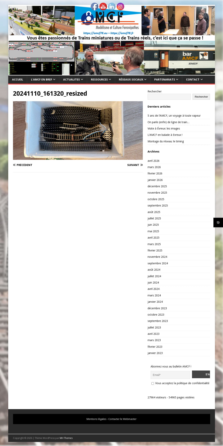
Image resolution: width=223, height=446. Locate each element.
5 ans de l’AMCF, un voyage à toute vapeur (174, 115)
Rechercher (155, 91)
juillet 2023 (154, 327)
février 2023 (155, 346)
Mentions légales (96, 418)
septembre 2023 (158, 321)
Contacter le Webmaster (122, 418)
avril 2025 (153, 237)
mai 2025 (153, 231)
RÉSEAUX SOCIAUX (131, 79)
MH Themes (66, 437)
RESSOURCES (99, 79)
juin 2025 (153, 224)
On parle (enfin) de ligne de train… (168, 122)
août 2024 (154, 269)
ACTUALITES (71, 79)
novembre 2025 (157, 192)
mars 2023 (154, 340)
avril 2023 (153, 334)
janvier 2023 (155, 353)
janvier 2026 (155, 180)
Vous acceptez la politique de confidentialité (180, 382)
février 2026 (155, 173)
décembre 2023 (157, 308)
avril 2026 (153, 160)
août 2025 (154, 212)
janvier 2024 (155, 301)
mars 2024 (154, 295)
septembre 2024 (158, 263)
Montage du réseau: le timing (166, 141)
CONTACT (192, 79)
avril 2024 (153, 289)
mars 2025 (154, 244)
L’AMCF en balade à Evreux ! (165, 135)
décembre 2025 (157, 186)
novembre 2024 (157, 257)
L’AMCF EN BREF (41, 79)
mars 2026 (154, 167)
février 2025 (155, 250)
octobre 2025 (156, 199)
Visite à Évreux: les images (164, 128)
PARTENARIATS (164, 79)
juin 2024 (153, 282)
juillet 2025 (154, 218)
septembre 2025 (158, 205)
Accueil (17, 79)
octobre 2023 (156, 314)
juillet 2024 (154, 276)
